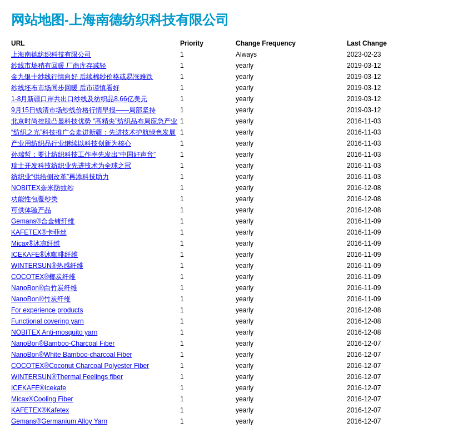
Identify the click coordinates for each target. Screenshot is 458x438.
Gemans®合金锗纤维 (42, 221)
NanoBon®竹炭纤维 (41, 299)
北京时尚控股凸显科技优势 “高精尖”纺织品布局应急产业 (94, 121)
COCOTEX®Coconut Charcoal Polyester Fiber (80, 366)
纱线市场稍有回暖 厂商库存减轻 (58, 65)
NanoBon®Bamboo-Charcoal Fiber (62, 343)
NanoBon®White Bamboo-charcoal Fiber (71, 355)
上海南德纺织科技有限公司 (51, 54)
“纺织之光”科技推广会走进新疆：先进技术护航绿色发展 (93, 132)
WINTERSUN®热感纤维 (47, 266)
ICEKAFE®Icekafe (38, 388)
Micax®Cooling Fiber (42, 399)
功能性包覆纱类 (34, 199)
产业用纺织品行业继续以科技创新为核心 (71, 143)
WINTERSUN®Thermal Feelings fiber (67, 377)
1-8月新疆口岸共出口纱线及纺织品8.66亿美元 (79, 99)
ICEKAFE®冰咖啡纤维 (44, 254)
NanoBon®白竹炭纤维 (44, 288)
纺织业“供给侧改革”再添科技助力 (60, 177)
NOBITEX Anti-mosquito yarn (54, 332)
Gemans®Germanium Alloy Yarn (59, 421)
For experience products (47, 310)
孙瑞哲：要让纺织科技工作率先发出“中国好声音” (83, 154)
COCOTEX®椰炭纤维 (43, 277)
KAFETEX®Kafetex (40, 410)
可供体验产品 (31, 210)
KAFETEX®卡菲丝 (39, 232)
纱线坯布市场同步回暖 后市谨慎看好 (65, 88)
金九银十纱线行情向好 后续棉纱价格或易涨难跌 (82, 77)
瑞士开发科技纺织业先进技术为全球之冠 (71, 166)
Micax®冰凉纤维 (35, 243)
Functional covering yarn (47, 321)
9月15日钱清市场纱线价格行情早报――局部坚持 (83, 110)
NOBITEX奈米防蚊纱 (42, 188)
